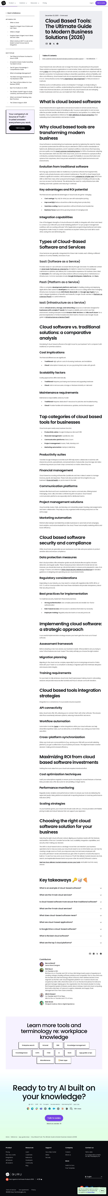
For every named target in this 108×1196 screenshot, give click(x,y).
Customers (29, 1155)
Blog (27, 1165)
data (46, 72)
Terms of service (11, 1190)
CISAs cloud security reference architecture (76, 570)
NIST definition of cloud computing (81, 115)
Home (7, 1137)
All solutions (9, 1163)
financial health (52, 480)
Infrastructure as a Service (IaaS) (57, 317)
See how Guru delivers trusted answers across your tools (59, 862)
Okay (102, 1191)
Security (48, 1157)
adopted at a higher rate (85, 176)
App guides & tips (24, 1137)
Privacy (33, 1190)
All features (9, 1160)
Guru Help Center (51, 1152)
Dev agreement (23, 1190)
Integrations (9, 1157)
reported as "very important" (75, 79)
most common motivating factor (68, 151)
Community (29, 1163)
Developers (29, 1160)
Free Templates (70, 1168)
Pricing (45, 3)
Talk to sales (101, 3)
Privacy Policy (91, 1192)
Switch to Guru (69, 1165)
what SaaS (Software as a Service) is (55, 269)
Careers (67, 1152)
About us (68, 1155)
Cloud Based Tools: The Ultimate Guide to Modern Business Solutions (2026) (54, 1137)
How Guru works (11, 1155)
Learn (27, 1152)
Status (47, 1155)
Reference (14, 1137)
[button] (12, 3)
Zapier (56, 726)
